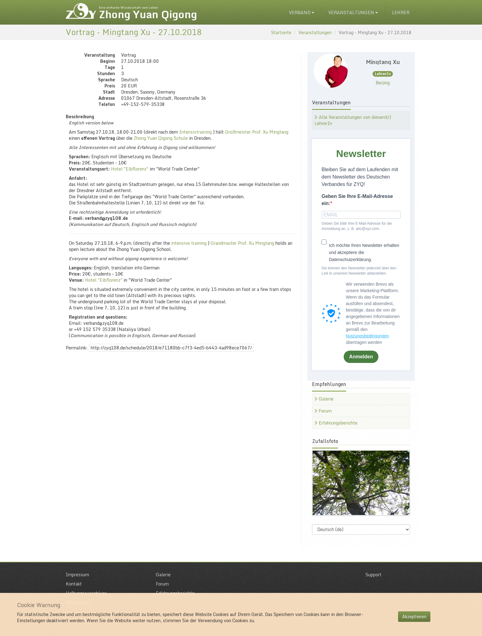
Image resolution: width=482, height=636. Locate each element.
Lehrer (400, 12)
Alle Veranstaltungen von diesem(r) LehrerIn (352, 120)
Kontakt (74, 583)
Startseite (281, 32)
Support (373, 574)
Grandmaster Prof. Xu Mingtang (242, 243)
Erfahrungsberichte (336, 422)
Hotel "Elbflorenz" (129, 168)
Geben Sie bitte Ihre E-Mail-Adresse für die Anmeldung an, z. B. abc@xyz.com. (357, 226)
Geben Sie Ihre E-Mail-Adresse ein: (357, 200)
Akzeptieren (414, 616)
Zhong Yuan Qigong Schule (161, 138)
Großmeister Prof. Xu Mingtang (256, 131)
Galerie (324, 398)
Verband (301, 12)
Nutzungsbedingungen (367, 335)
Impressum (77, 574)
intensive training (189, 243)
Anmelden (361, 356)
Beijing (383, 82)
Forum (323, 410)
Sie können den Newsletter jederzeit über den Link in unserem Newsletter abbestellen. (359, 271)
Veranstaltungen (353, 12)
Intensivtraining (195, 131)
